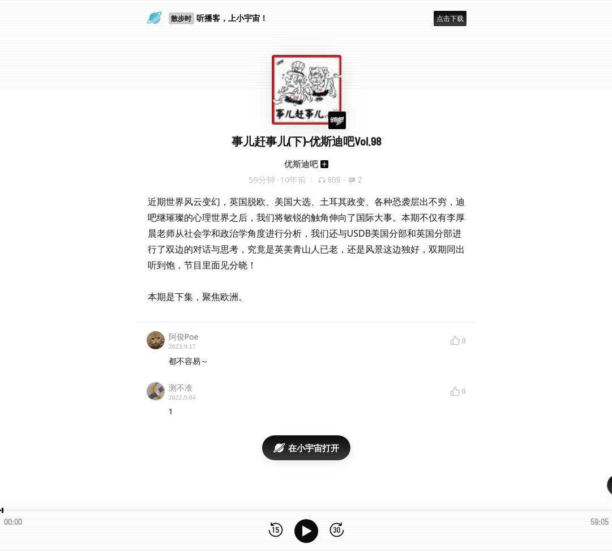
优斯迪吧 (301, 163)
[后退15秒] (276, 531)
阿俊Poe (184, 336)
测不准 (180, 387)
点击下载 (450, 18)
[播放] (306, 531)
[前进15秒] (337, 531)
